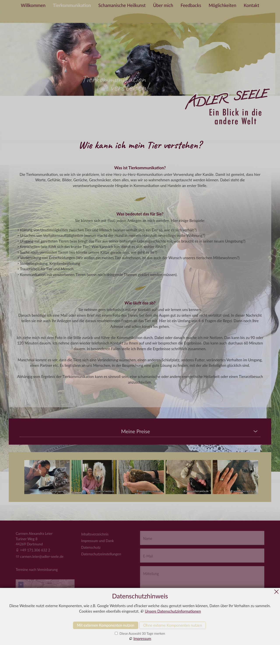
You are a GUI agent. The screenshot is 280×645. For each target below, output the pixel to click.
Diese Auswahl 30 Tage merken (142, 633)
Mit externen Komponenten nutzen (105, 625)
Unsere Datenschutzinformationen (173, 611)
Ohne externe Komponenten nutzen (172, 625)
